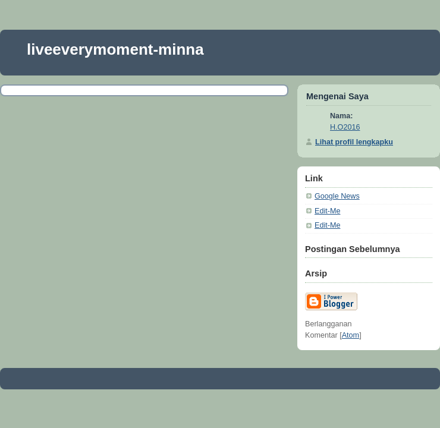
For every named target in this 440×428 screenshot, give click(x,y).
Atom (350, 335)
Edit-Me (327, 211)
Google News (337, 196)
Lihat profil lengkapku (354, 142)
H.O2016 (345, 127)
